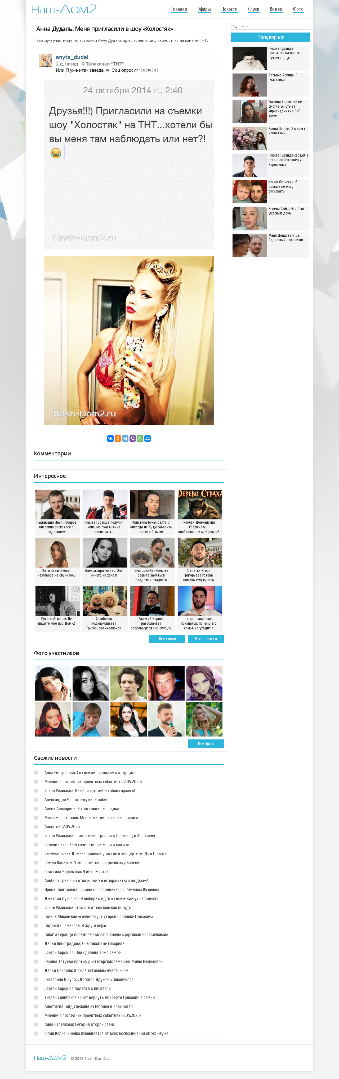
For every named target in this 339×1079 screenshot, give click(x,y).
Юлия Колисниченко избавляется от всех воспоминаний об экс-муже (106, 1033)
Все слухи (167, 638)
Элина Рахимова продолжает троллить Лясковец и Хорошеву (99, 835)
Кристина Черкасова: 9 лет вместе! (76, 871)
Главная (179, 9)
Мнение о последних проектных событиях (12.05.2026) (93, 781)
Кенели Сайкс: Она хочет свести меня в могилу (86, 844)
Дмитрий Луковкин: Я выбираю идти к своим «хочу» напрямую (101, 898)
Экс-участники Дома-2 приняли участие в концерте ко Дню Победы (105, 853)
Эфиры (204, 9)
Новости (229, 9)
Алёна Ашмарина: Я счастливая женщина (81, 808)
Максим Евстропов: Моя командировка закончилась (91, 817)
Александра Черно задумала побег (76, 799)
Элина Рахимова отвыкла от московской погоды (88, 907)
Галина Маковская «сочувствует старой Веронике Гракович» (98, 916)
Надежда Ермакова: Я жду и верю (75, 925)
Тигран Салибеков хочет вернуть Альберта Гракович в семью (99, 997)
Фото (298, 9)
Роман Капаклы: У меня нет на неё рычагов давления (92, 862)
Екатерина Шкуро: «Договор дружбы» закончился (88, 979)
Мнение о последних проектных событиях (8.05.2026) (92, 1015)
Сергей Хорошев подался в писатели (77, 988)
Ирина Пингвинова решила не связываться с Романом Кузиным (101, 889)
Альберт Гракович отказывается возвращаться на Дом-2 (96, 880)
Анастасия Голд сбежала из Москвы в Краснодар (88, 1006)
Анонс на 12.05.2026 (62, 826)
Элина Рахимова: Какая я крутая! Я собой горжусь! (89, 790)
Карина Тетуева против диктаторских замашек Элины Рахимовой (103, 961)
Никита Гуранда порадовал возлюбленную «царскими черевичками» (106, 934)
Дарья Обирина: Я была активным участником (86, 970)
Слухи (253, 9)
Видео (276, 9)
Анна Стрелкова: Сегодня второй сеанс (79, 1024)
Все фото (206, 743)
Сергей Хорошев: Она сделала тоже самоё (82, 952)
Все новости (206, 638)
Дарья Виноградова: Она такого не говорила (84, 943)
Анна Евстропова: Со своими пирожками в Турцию (89, 772)
